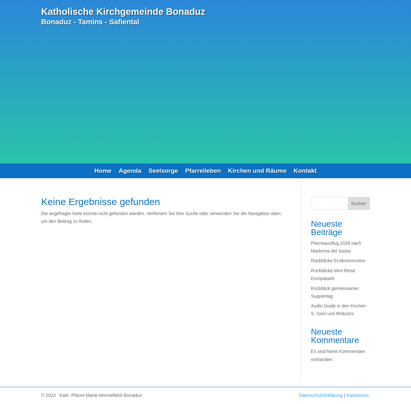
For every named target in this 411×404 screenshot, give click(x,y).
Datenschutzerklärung (321, 395)
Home (102, 171)
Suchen (358, 203)
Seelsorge (163, 171)
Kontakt (305, 171)
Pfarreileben (203, 171)
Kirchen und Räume (257, 171)
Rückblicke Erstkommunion (338, 260)
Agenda (130, 171)
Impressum (357, 395)
